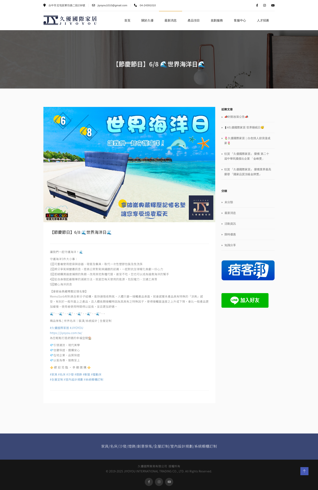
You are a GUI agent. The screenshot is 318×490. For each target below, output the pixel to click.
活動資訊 (230, 223)
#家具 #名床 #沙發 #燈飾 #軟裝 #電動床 (75, 374)
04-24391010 (145, 5)
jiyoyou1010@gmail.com (109, 5)
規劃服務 (217, 20)
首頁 (127, 20)
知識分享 (230, 245)
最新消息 (170, 20)
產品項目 (194, 20)
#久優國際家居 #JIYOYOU (66, 328)
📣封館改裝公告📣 (236, 116)
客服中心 (240, 20)
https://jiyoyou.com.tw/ (66, 333)
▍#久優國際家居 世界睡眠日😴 (244, 127)
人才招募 (263, 20)
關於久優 (147, 20)
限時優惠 (230, 234)
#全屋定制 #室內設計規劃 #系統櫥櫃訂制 (76, 379)
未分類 (229, 202)
